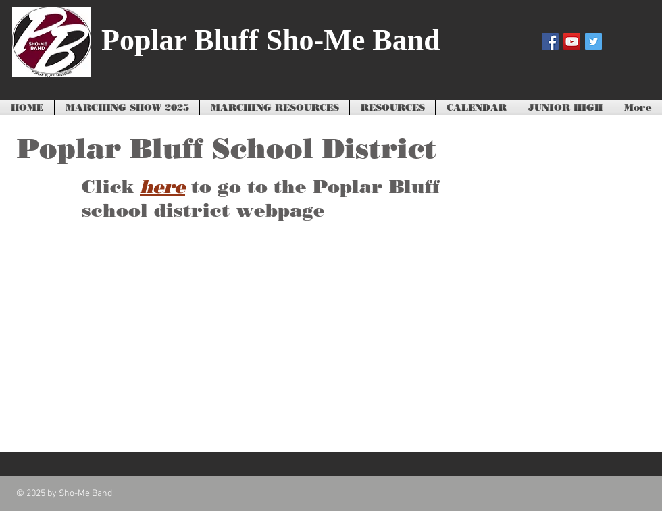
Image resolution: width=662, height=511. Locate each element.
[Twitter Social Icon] (593, 41)
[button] (274, 108)
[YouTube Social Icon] (571, 41)
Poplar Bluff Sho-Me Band (270, 40)
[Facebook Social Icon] (550, 41)
